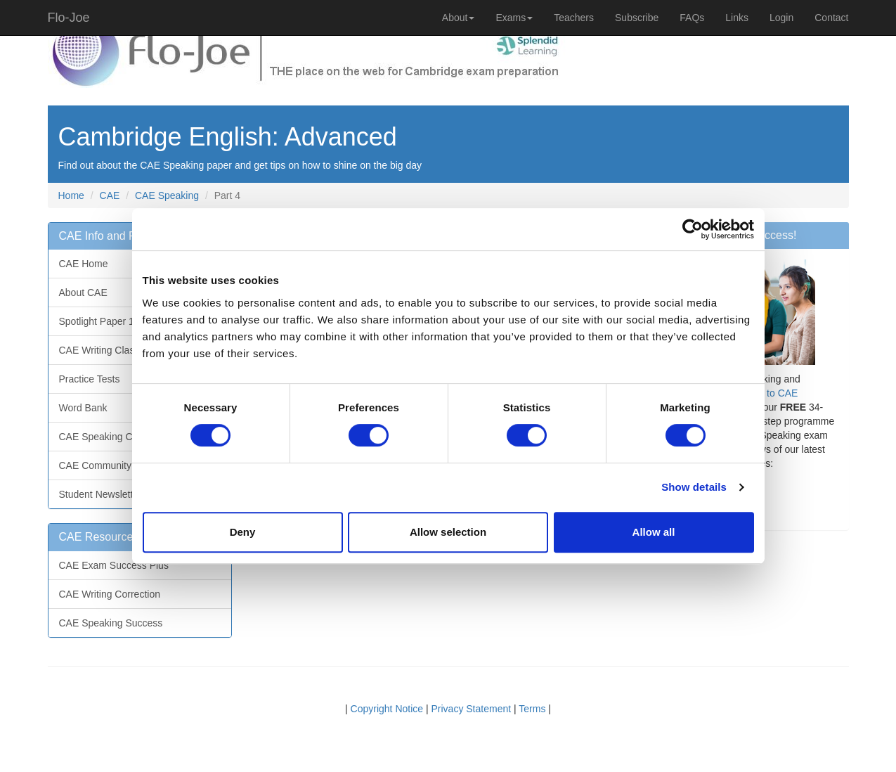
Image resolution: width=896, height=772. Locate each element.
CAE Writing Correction (109, 594)
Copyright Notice (387, 708)
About (458, 17)
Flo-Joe (69, 18)
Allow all (653, 532)
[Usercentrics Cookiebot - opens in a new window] (692, 229)
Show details (694, 487)
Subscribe (636, 17)
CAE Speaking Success (111, 623)
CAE (110, 195)
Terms (532, 708)
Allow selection (448, 532)
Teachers (574, 17)
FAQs (692, 17)
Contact (831, 17)
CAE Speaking (167, 195)
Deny (243, 532)
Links (736, 17)
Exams (514, 17)
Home (71, 195)
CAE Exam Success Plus (114, 565)
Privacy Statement (471, 708)
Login (781, 17)
